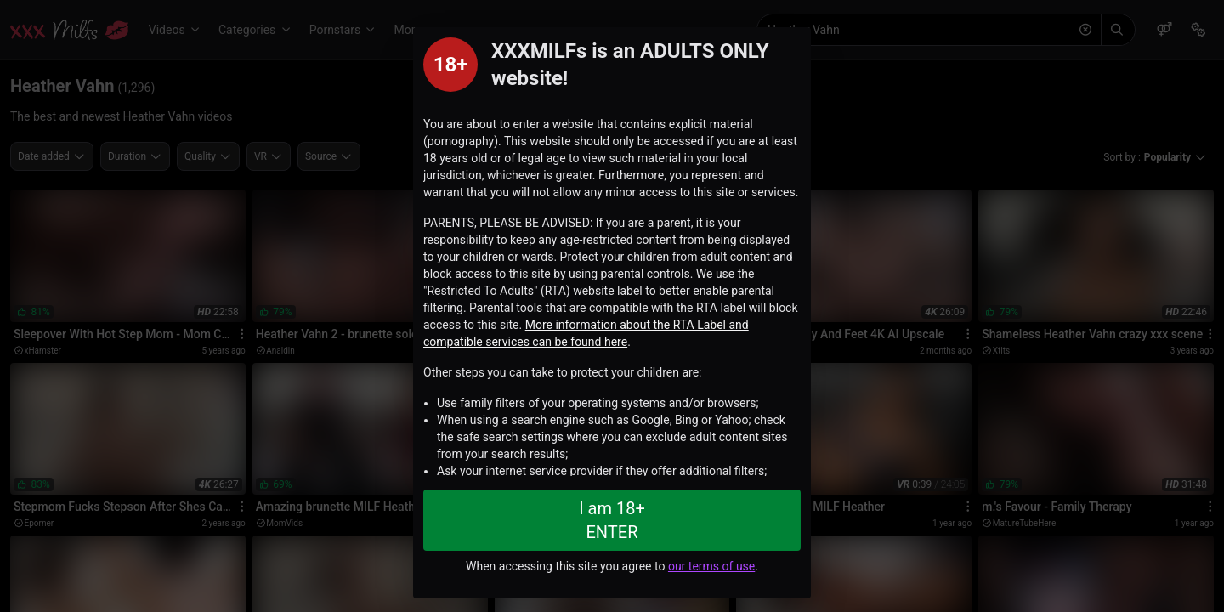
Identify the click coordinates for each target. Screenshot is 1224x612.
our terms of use (711, 566)
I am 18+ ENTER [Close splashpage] (612, 520)
